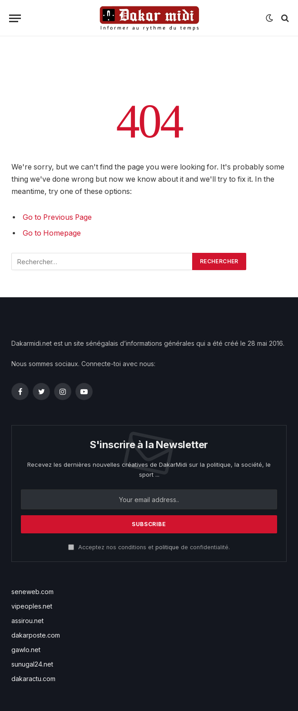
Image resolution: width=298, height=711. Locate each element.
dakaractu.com (33, 678)
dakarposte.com (35, 635)
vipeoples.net (31, 606)
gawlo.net (25, 649)
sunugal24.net (32, 664)
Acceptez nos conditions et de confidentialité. (149, 547)
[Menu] (15, 18)
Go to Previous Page (57, 217)
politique (167, 547)
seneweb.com (32, 591)
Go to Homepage (52, 233)
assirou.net (27, 620)
